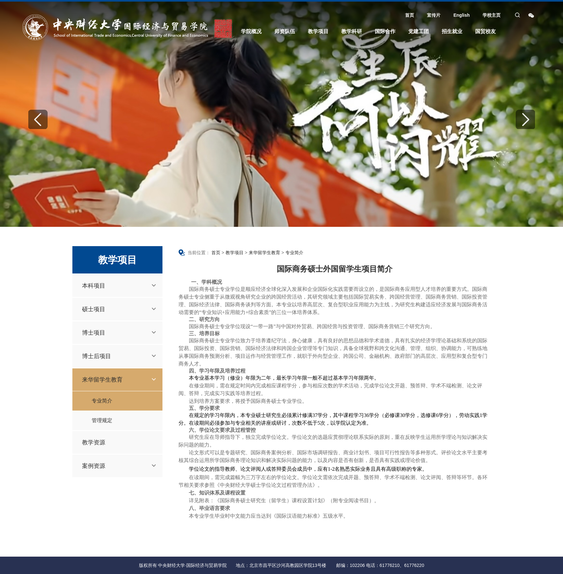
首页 (409, 15)
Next (525, 119)
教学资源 (93, 442)
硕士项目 (93, 309)
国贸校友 (485, 31)
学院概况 (251, 31)
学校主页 (492, 15)
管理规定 (102, 420)
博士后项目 (96, 356)
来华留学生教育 (102, 379)
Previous (38, 119)
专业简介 (102, 400)
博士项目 (93, 332)
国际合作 (385, 31)
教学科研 (351, 31)
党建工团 (418, 31)
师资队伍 (284, 31)
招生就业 (452, 31)
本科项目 (93, 285)
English (461, 15)
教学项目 (318, 31)
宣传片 (433, 15)
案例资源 (93, 466)
